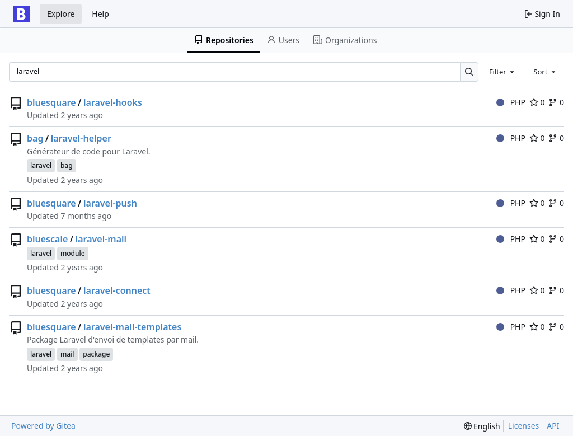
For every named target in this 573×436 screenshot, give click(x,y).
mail (67, 354)
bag (35, 138)
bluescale (47, 239)
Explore (60, 13)
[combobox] (502, 71)
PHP (510, 102)
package (96, 354)
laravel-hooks (112, 102)
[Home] (21, 14)
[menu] (482, 426)
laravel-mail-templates (132, 326)
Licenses (523, 425)
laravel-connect (117, 290)
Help (100, 13)
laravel (40, 165)
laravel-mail (101, 239)
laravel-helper (81, 138)
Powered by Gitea (43, 425)
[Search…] (469, 72)
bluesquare (51, 102)
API (553, 425)
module (72, 253)
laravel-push (110, 203)
